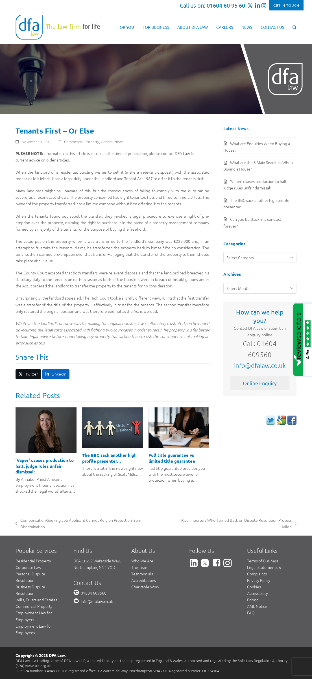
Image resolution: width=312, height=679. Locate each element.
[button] (294, 27)
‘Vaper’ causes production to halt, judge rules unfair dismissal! (45, 466)
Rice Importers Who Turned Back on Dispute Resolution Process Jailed (233, 523)
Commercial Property (81, 141)
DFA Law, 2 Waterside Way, (97, 561)
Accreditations (143, 580)
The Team (140, 567)
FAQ (251, 612)
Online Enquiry (260, 383)
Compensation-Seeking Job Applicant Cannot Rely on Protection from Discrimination (78, 523)
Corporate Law (28, 567)
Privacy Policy (258, 580)
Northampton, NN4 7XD (94, 567)
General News (112, 141)
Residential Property (33, 561)
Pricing (253, 599)
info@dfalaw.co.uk (260, 365)
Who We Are (142, 561)
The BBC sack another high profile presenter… (109, 458)
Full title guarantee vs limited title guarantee (172, 458)
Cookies (254, 587)
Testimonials (142, 574)
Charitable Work (145, 587)
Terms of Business (262, 561)
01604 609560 (93, 593)
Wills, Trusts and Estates (36, 599)
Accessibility (257, 593)
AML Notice (257, 606)
